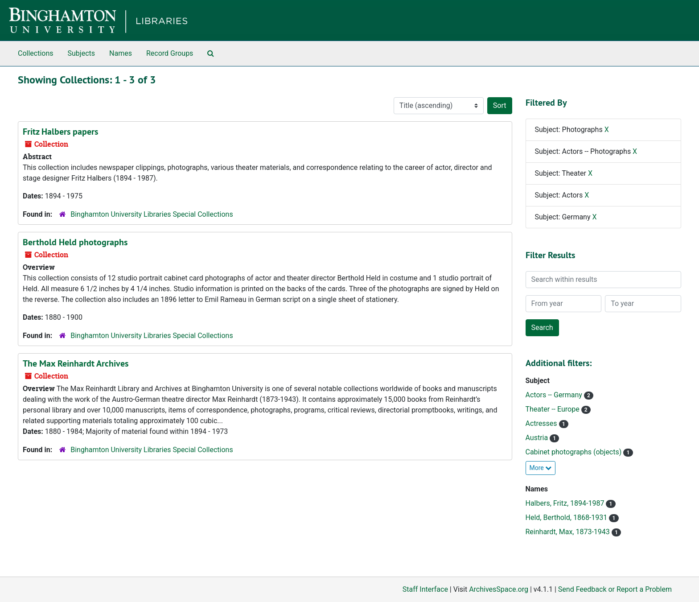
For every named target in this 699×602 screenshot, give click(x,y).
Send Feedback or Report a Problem (615, 589)
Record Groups (169, 53)
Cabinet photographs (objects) (575, 452)
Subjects (81, 53)
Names (120, 53)
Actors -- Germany (555, 395)
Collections (35, 53)
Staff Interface (425, 589)
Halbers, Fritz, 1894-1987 (566, 503)
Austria (538, 437)
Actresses (542, 423)
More (541, 467)
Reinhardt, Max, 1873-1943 (569, 532)
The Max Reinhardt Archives (75, 363)
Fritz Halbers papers (60, 131)
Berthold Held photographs (75, 242)
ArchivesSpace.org (498, 589)
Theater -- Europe (553, 409)
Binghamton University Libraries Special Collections (151, 214)
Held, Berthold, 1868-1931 (567, 517)
